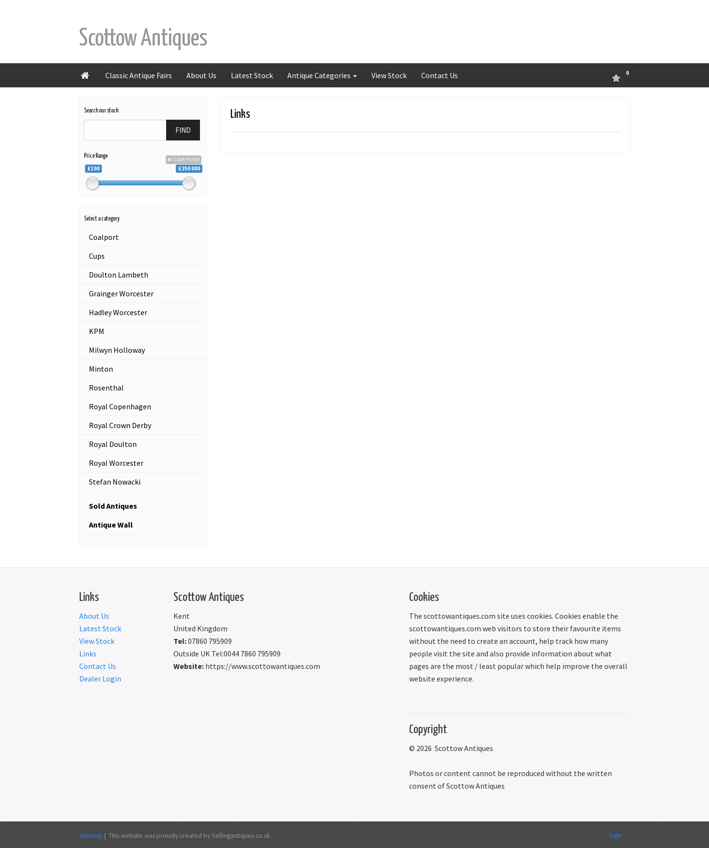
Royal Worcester (116, 463)
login (616, 834)
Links (88, 653)
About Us (201, 75)
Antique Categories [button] (322, 75)
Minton (101, 369)
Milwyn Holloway (117, 350)
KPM (96, 331)
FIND (183, 130)
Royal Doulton (113, 444)
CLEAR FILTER (183, 159)
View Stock (389, 75)
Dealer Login (100, 678)
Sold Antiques (113, 506)
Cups (97, 256)
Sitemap (91, 835)
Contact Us (439, 75)
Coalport (104, 237)
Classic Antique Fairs (138, 75)
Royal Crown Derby (120, 425)
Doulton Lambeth (118, 274)
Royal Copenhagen (120, 406)
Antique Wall (111, 524)
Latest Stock (252, 75)
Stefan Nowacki (115, 482)
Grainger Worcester (121, 293)
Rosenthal (106, 387)
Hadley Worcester (118, 312)
